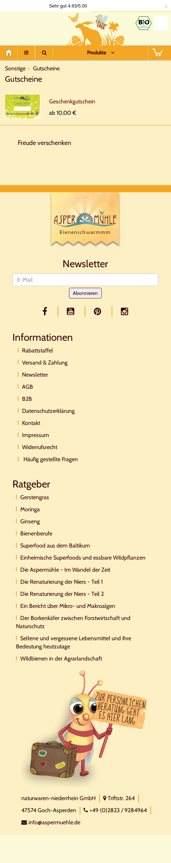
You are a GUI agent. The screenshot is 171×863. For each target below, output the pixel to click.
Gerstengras (34, 497)
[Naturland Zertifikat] (161, 23)
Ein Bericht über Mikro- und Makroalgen (67, 606)
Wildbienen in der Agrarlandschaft (61, 658)
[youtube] (71, 311)
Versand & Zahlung (45, 362)
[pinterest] (98, 311)
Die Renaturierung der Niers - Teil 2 (62, 593)
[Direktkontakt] (85, 728)
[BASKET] (157, 52)
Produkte (96, 52)
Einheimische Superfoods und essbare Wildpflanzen (82, 557)
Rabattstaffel (37, 350)
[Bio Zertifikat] (143, 23)
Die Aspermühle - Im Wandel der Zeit (65, 569)
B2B (27, 398)
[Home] (11, 52)
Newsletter (35, 374)
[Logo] (33, 26)
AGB (27, 386)
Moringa (30, 509)
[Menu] (26, 52)
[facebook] (46, 311)
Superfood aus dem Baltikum (55, 545)
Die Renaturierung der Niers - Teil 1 (61, 581)
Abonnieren (85, 293)
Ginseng (30, 521)
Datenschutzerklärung (48, 411)
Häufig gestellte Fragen (50, 459)
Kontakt (31, 423)
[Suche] (44, 52)
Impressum (35, 435)
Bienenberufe (36, 533)
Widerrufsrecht (39, 447)
